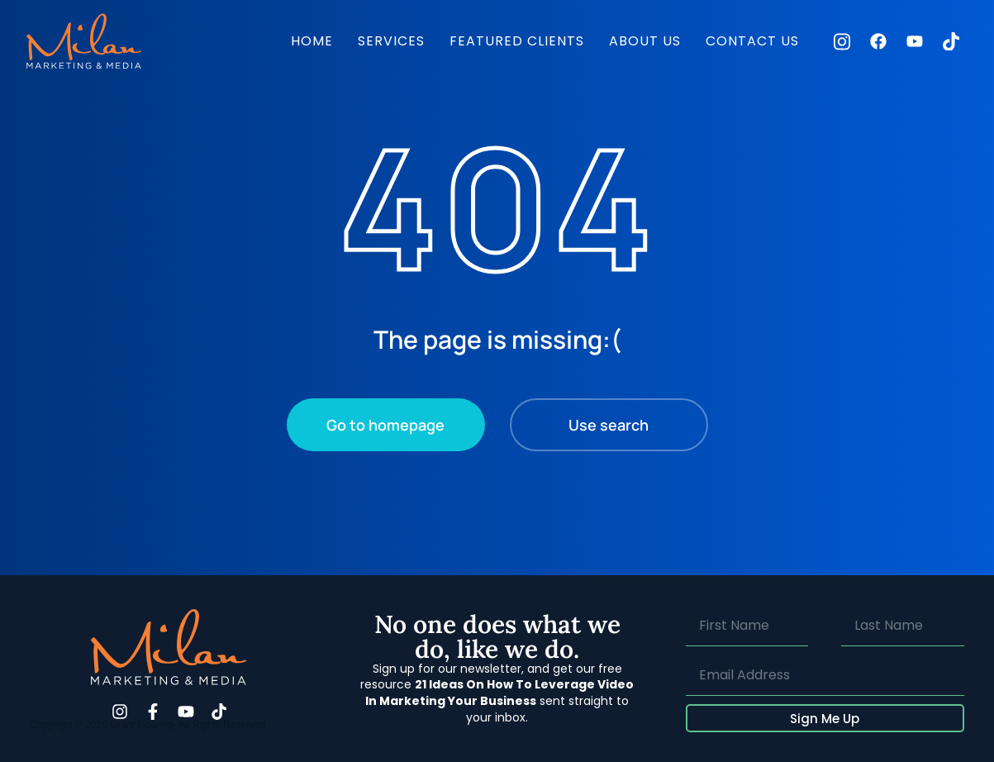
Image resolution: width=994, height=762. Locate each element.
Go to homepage (385, 425)
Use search (608, 425)
